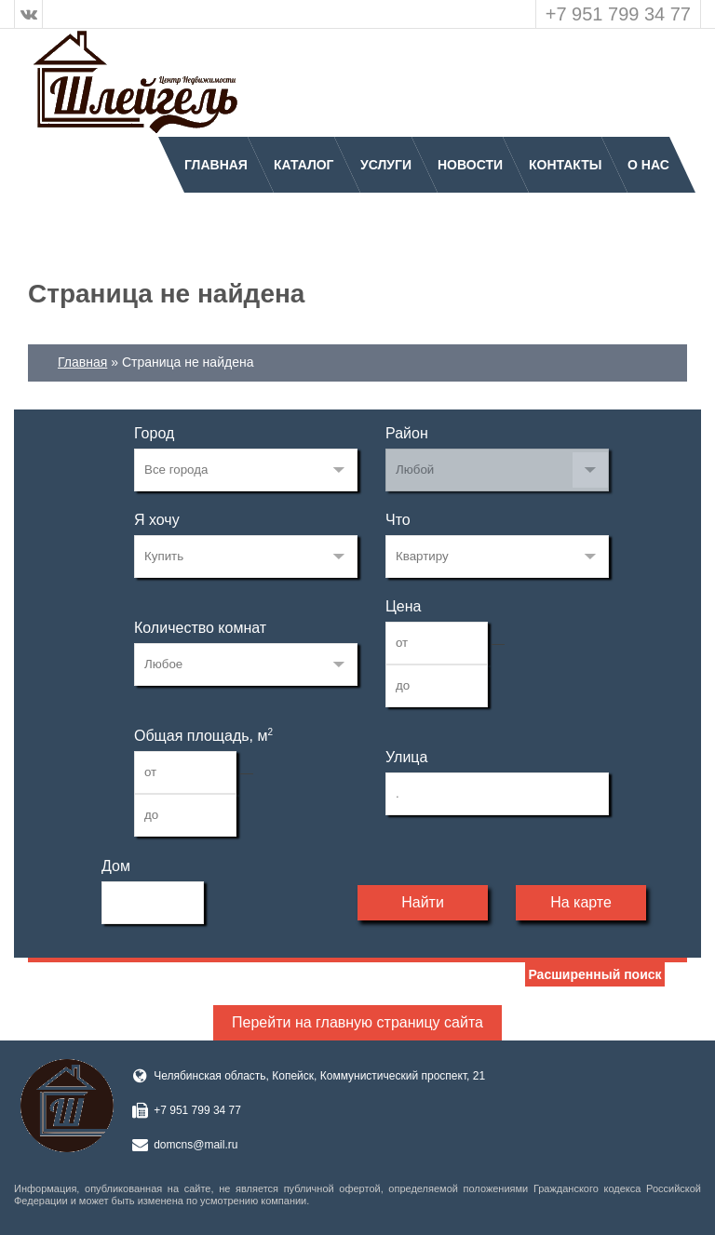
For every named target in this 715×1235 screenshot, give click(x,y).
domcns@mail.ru (195, 1144)
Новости (470, 164)
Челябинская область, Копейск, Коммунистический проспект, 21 (319, 1075)
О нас (648, 164)
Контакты (565, 164)
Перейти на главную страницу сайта (357, 1022)
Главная (216, 164)
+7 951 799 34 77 (618, 14)
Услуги (385, 164)
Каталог (304, 164)
